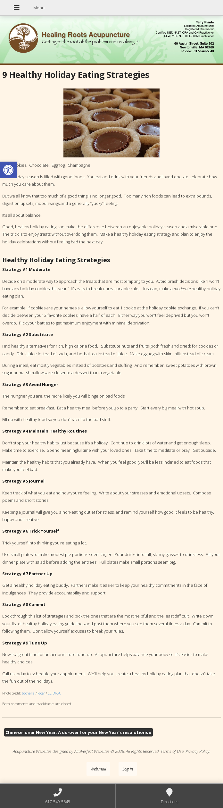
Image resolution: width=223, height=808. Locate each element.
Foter (41, 693)
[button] (8, 170)
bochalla (28, 693)
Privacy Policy (198, 751)
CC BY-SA (54, 693)
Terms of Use (172, 751)
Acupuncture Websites (32, 751)
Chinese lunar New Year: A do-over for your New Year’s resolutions (78, 732)
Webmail (98, 769)
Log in (127, 769)
